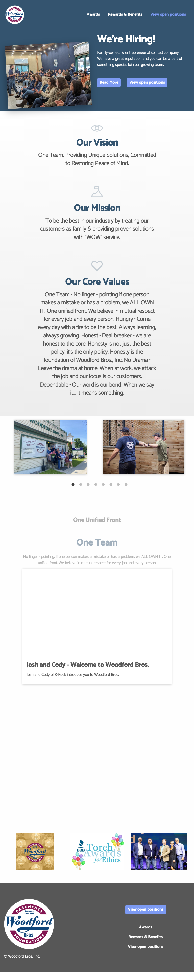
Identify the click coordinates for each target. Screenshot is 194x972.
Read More (109, 82)
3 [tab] (85, 481)
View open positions (168, 14)
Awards (93, 14)
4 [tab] (93, 481)
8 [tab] (123, 481)
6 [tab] (108, 481)
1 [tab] (70, 481)
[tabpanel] (50, 447)
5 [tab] (100, 481)
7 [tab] (115, 481)
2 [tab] (78, 481)
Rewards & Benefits (125, 14)
